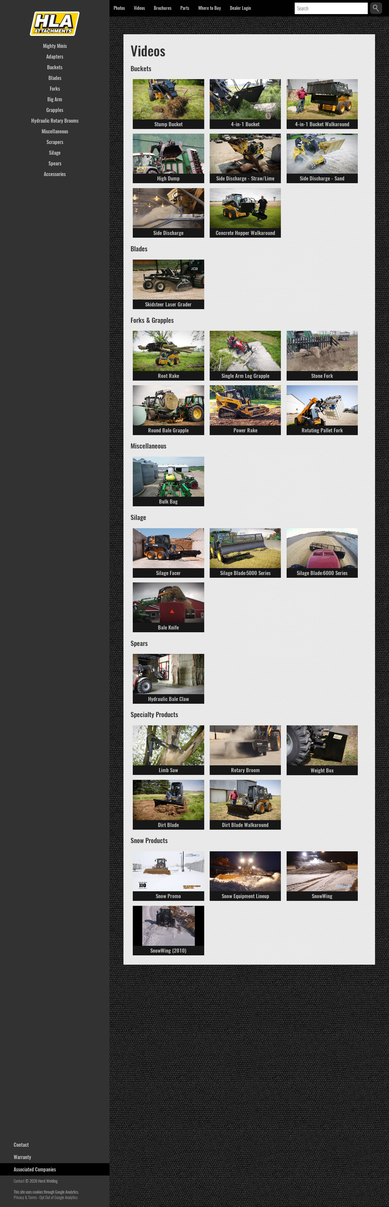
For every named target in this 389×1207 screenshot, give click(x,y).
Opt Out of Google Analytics (58, 1197)
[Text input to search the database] (331, 8)
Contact (19, 1181)
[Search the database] (376, 8)
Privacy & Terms (25, 1197)
